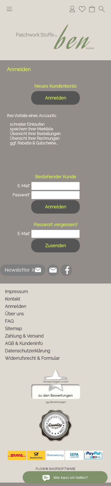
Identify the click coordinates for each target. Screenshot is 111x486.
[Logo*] (55, 17)
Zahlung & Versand (24, 336)
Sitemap (13, 328)
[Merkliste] (82, 9)
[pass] (55, 195)
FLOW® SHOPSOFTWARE (55, 469)
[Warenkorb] (92, 9)
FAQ (9, 321)
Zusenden (55, 245)
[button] (9, 9)
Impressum (16, 291)
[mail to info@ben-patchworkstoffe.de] (53, 270)
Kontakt (12, 299)
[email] (55, 186)
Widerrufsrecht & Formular (32, 358)
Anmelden (55, 98)
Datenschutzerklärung (27, 350)
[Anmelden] (72, 9)
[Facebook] (66, 270)
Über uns (14, 313)
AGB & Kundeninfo (24, 343)
